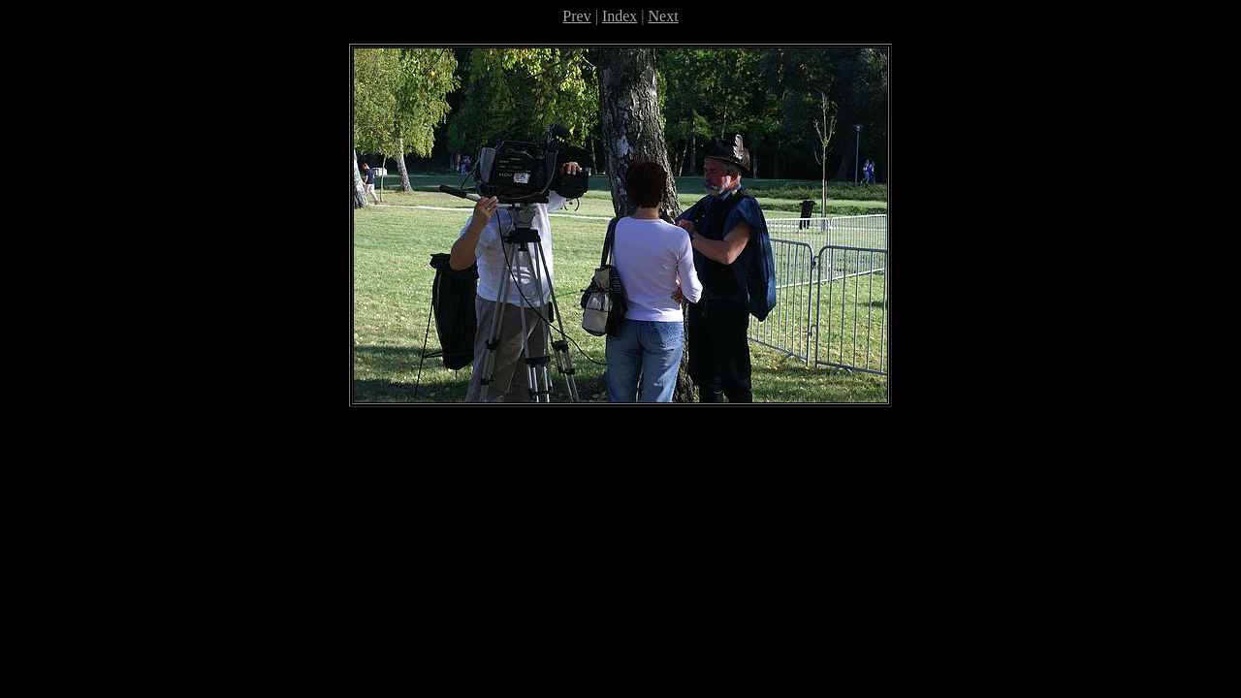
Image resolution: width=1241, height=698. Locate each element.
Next (664, 16)
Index (619, 16)
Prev (576, 16)
